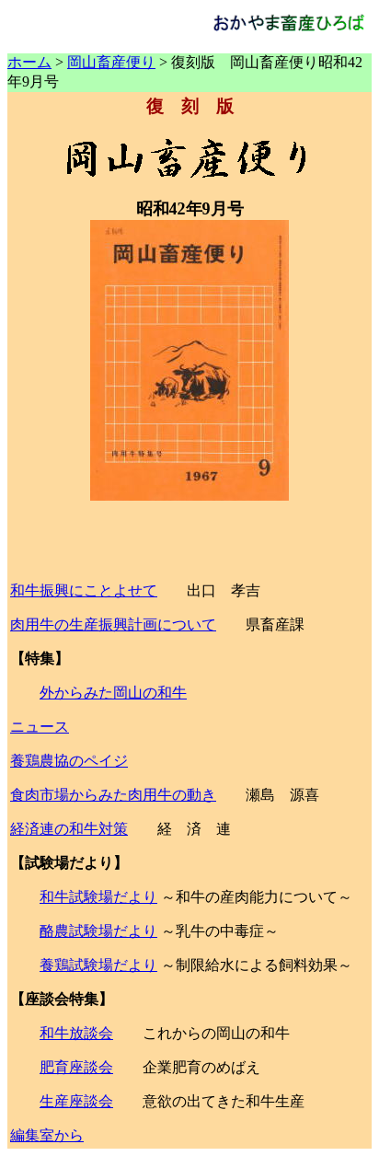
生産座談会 (76, 1101)
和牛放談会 (76, 1033)
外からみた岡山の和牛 (113, 692)
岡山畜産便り (111, 62)
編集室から (47, 1135)
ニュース (39, 726)
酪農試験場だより (98, 931)
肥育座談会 (76, 1067)
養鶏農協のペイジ (69, 761)
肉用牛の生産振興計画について (113, 624)
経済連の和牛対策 (69, 829)
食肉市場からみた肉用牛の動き (113, 795)
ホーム (29, 62)
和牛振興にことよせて (83, 590)
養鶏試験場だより (98, 965)
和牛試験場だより (98, 897)
